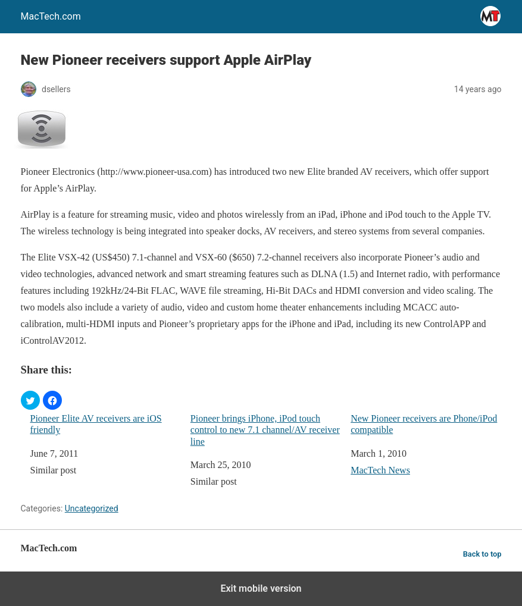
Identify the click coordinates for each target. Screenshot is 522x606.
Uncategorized (91, 508)
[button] (30, 400)
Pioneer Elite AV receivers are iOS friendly (96, 424)
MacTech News (380, 470)
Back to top (482, 554)
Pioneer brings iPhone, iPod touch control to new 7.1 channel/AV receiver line (265, 429)
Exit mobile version (260, 588)
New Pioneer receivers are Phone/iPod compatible (424, 424)
